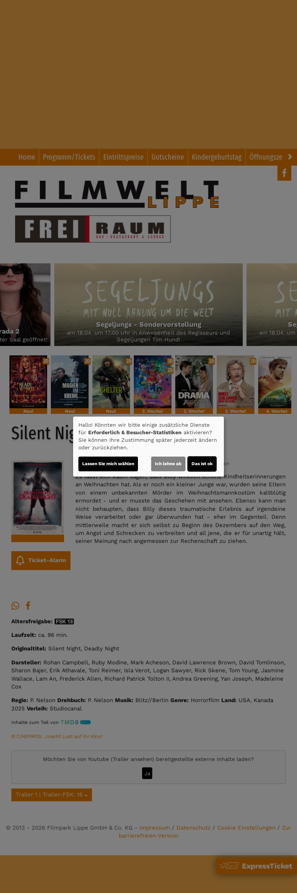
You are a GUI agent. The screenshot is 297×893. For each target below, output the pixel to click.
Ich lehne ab (168, 463)
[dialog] (148, 447)
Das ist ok (202, 463)
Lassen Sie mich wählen (108, 463)
